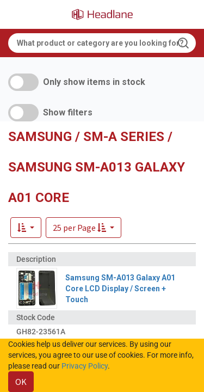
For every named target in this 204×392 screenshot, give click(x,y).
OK (21, 381)
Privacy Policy (84, 366)
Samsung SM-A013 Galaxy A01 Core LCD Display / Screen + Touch (120, 288)
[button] (83, 227)
